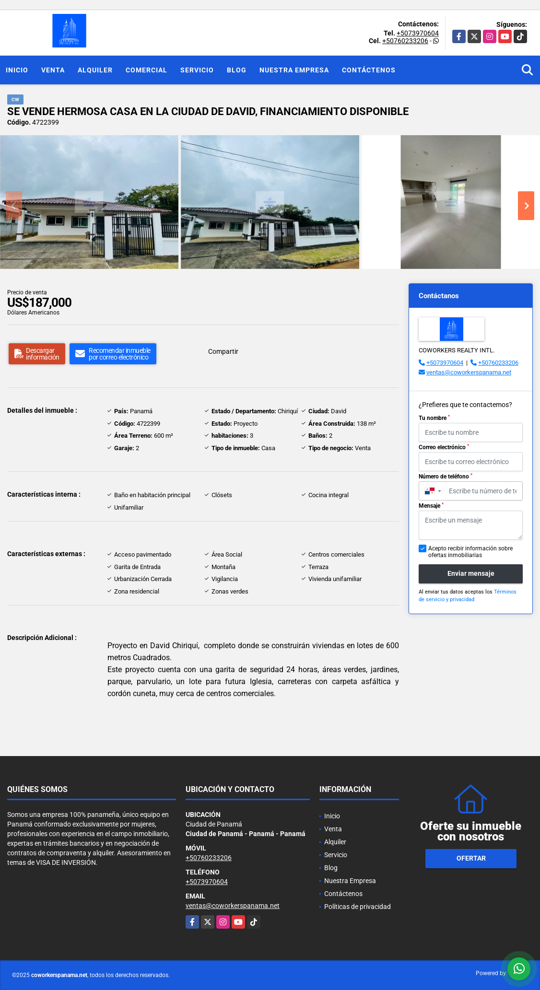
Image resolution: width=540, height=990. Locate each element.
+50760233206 (405, 41)
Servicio (197, 70)
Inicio (17, 70)
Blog (237, 70)
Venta (53, 70)
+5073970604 (418, 33)
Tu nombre (434, 418)
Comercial (146, 70)
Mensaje (431, 506)
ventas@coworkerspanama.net (468, 372)
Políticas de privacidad (357, 906)
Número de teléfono (445, 476)
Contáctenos (369, 70)
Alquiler (95, 70)
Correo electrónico (444, 447)
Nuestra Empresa (294, 70)
